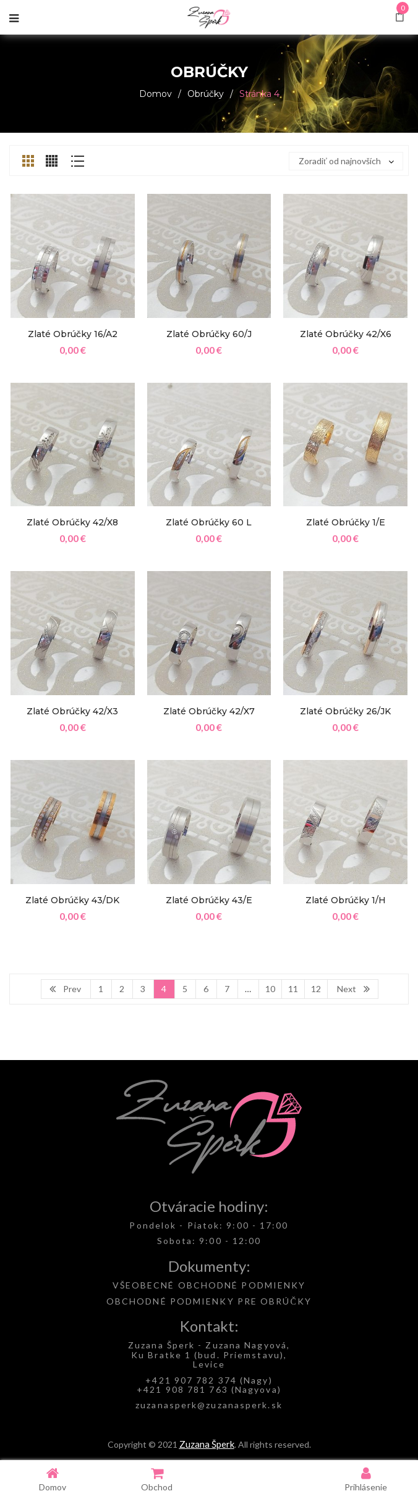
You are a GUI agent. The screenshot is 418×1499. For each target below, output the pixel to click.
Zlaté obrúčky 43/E (209, 900)
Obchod (157, 1479)
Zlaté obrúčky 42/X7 (209, 711)
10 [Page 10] (270, 988)
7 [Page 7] (226, 988)
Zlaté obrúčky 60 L (209, 522)
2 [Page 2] (121, 988)
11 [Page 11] (293, 988)
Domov (155, 93)
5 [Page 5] (184, 988)
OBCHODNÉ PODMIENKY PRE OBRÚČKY (209, 1301)
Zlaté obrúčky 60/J (209, 334)
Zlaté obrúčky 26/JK (345, 711)
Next (346, 988)
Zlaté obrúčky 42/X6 (345, 334)
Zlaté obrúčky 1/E (345, 522)
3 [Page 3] (142, 988)
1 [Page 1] (100, 988)
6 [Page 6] (205, 988)
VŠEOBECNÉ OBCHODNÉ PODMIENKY (209, 1285)
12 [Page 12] (316, 988)
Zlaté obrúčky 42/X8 (72, 522)
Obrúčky (205, 93)
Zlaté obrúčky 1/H (345, 900)
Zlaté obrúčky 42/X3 (72, 711)
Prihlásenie (365, 1479)
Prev (72, 988)
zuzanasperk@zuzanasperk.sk (209, 1405)
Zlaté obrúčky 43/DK (72, 900)
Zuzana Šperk (206, 1444)
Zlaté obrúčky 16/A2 (72, 334)
